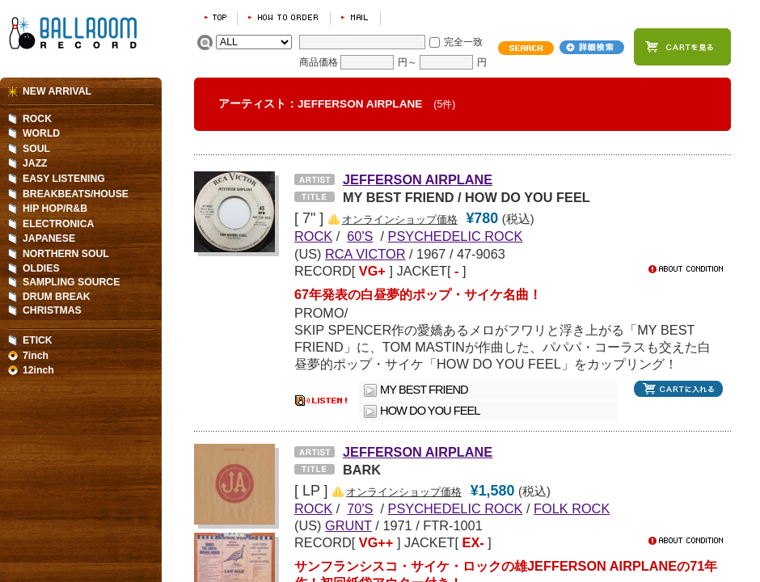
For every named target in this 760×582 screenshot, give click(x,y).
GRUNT (348, 525)
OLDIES (41, 268)
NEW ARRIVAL (57, 91)
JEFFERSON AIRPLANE (417, 179)
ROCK (37, 118)
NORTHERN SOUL (66, 253)
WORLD (41, 133)
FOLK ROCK (572, 508)
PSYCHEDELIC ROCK (455, 236)
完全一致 (463, 42)
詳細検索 (591, 47)
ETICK (38, 340)
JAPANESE (49, 238)
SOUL (36, 148)
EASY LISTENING (64, 178)
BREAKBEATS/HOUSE (76, 194)
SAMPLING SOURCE (71, 282)
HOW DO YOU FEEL (429, 410)
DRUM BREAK (57, 296)
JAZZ (35, 163)
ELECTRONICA (58, 224)
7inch (36, 355)
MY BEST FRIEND (424, 389)
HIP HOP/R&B (55, 208)
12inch (38, 370)
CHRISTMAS (52, 310)
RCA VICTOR (365, 254)
